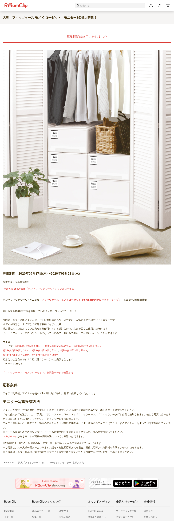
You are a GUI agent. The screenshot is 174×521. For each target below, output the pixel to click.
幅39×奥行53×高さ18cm (16, 350)
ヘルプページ (10, 436)
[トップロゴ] (16, 5)
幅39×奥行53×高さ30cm (74, 350)
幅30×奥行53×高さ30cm (87, 346)
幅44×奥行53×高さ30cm (45, 354)
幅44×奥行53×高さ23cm (16, 354)
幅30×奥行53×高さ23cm (58, 346)
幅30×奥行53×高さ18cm (28, 346)
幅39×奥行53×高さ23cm (45, 350)
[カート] (168, 5)
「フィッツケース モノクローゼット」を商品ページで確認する (38, 372)
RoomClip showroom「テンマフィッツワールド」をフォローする (38, 288)
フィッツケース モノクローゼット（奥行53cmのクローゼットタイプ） (81, 299)
